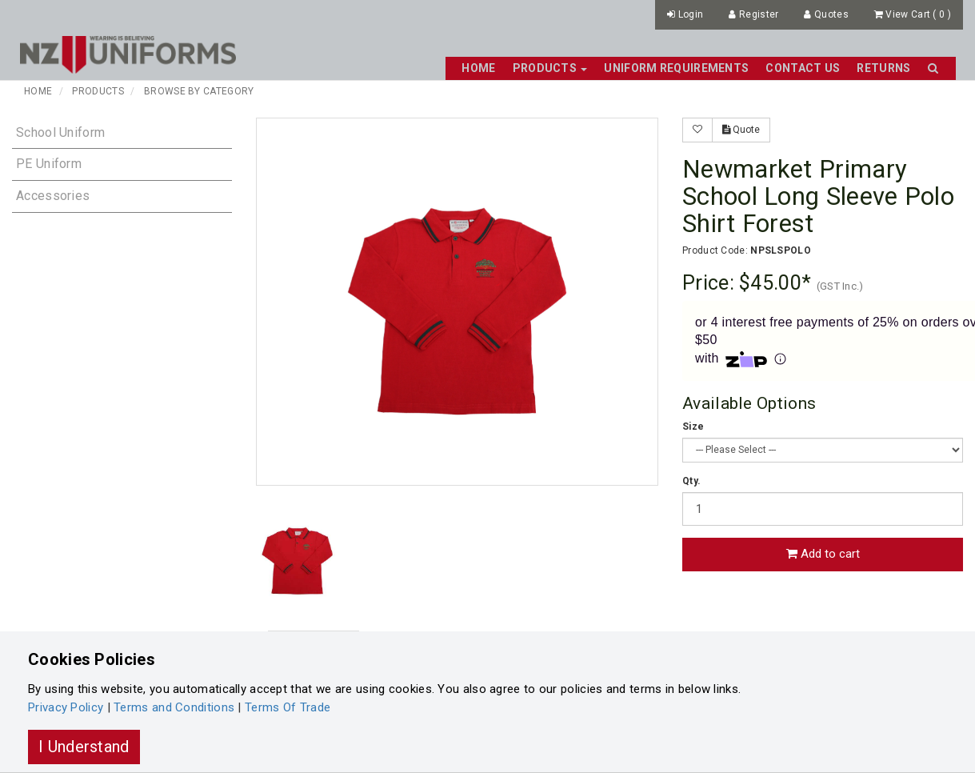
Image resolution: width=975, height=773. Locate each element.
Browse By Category (199, 91)
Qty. (691, 481)
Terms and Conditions (174, 707)
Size (693, 426)
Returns (883, 68)
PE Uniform (49, 163)
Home (478, 68)
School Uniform (60, 132)
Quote (741, 129)
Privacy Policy (65, 707)
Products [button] (550, 68)
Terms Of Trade (287, 707)
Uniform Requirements (676, 68)
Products (97, 91)
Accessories (53, 195)
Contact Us (802, 68)
